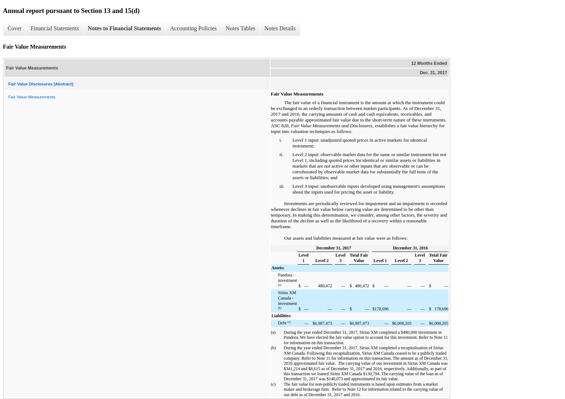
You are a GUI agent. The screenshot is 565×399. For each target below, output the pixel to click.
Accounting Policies (193, 28)
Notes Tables (240, 28)
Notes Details (280, 28)
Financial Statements (55, 28)
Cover (15, 28)
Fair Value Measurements (31, 97)
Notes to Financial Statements (124, 28)
